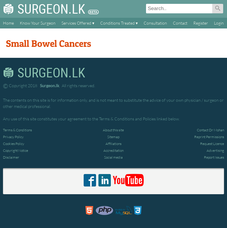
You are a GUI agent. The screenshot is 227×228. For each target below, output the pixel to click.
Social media (113, 157)
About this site (113, 130)
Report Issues (214, 157)
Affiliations (113, 144)
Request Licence (212, 144)
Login (219, 23)
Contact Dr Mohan (210, 130)
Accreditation (113, 150)
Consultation (155, 23)
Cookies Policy (13, 144)
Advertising (215, 150)
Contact (180, 23)
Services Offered (76, 23)
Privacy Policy (13, 137)
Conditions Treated (117, 23)
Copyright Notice (15, 150)
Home (8, 23)
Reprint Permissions (209, 137)
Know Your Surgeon (38, 23)
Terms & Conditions (17, 130)
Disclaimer (11, 157)
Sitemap (113, 137)
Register (200, 23)
